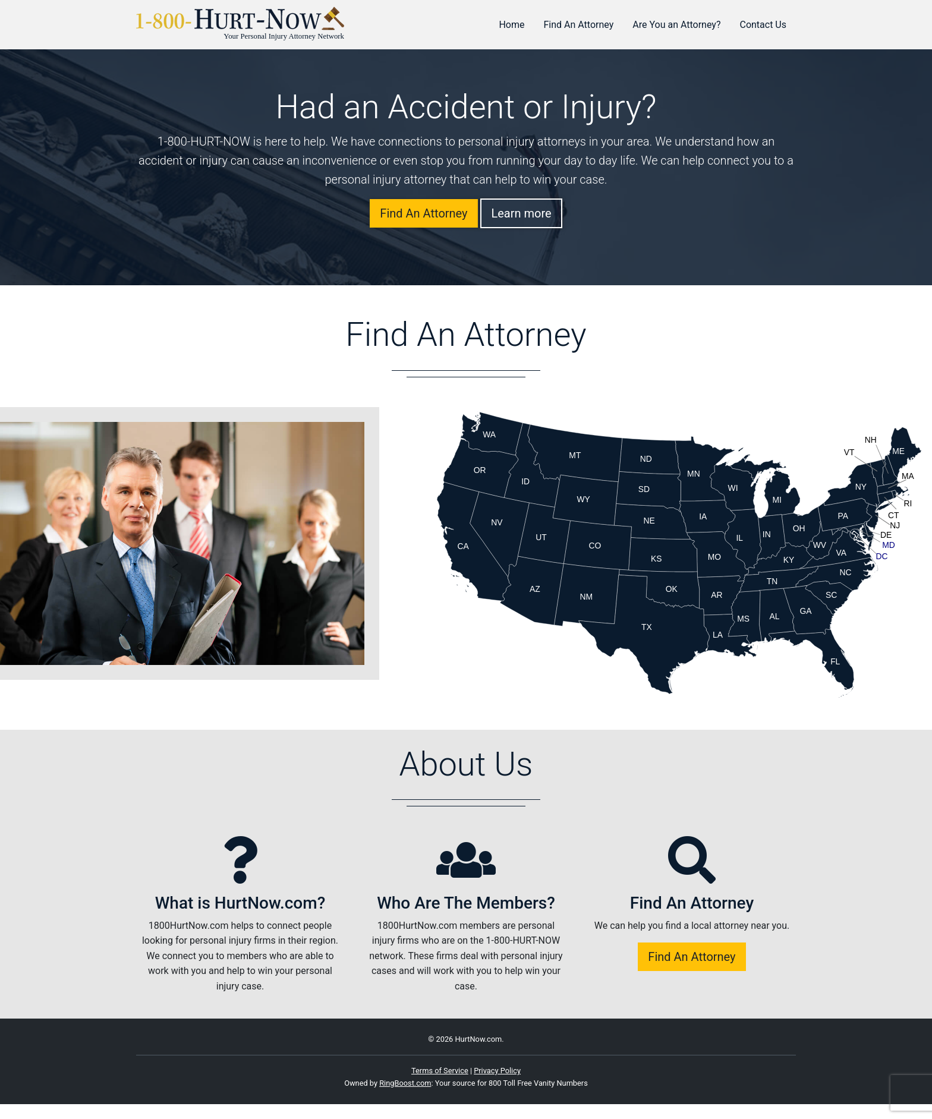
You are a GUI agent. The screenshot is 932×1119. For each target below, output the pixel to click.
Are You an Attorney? (676, 24)
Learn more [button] (521, 213)
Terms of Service (439, 1070)
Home (511, 24)
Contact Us (762, 24)
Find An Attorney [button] (423, 213)
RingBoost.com (405, 1083)
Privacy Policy (497, 1070)
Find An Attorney (579, 24)
